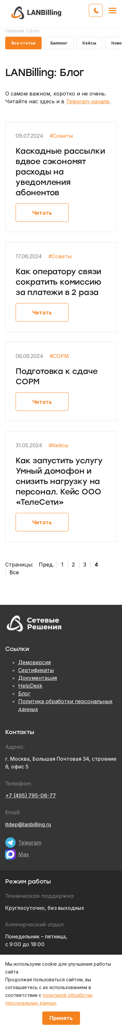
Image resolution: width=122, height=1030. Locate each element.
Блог (24, 693)
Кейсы (89, 43)
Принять (61, 1018)
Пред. (46, 564)
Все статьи (23, 43)
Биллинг (58, 43)
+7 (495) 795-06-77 (30, 795)
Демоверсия (34, 662)
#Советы (61, 136)
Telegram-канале (87, 101)
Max (23, 854)
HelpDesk (30, 685)
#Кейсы (58, 445)
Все (14, 572)
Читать (42, 213)
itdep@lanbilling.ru (28, 824)
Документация (37, 678)
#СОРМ (59, 356)
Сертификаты (36, 670)
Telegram (29, 842)
